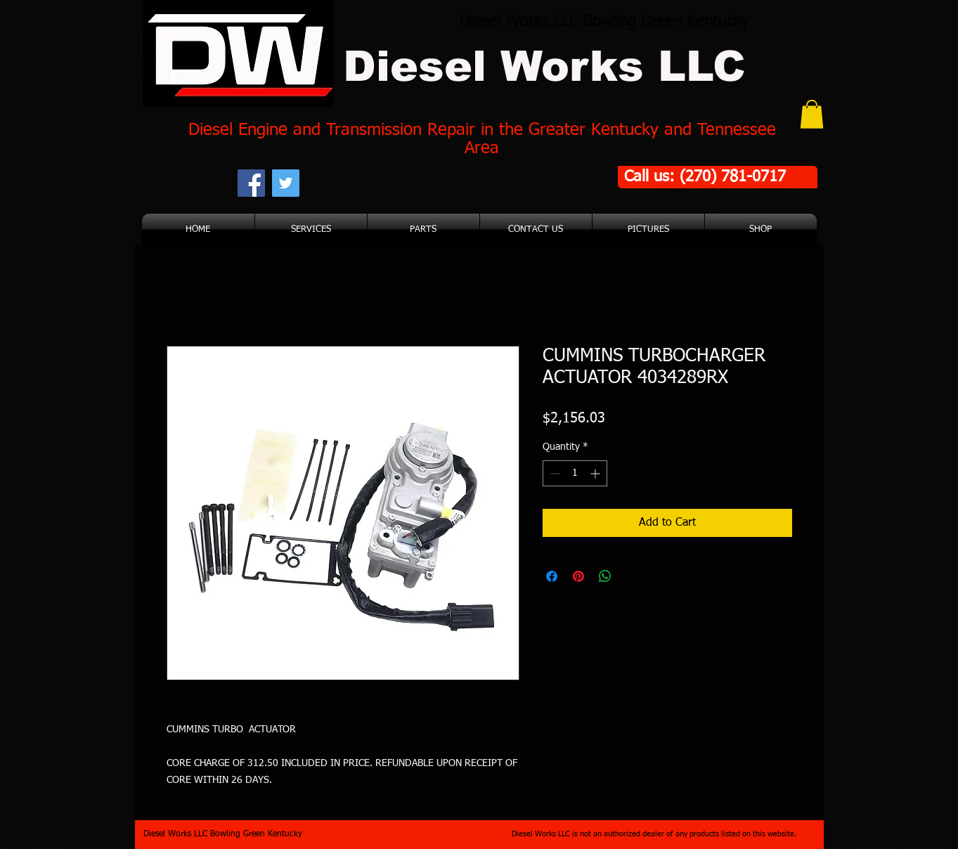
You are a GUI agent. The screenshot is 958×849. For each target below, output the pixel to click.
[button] (812, 114)
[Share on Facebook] (551, 576)
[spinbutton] (575, 473)
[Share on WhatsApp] (605, 576)
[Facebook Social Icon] (251, 183)
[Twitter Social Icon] (285, 183)
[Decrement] (553, 473)
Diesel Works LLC (544, 66)
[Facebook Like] (388, 183)
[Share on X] (631, 576)
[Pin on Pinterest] (578, 576)
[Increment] (596, 473)
